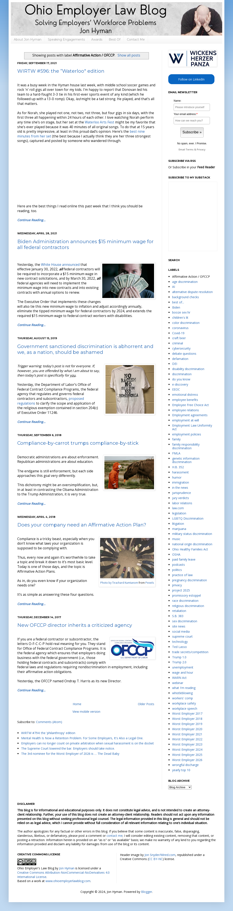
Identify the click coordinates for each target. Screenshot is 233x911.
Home (77, 704)
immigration (180, 482)
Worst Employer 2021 (187, 734)
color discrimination (186, 323)
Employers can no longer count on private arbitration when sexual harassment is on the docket (87, 743)
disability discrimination (188, 369)
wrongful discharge (185, 765)
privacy (177, 585)
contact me (115, 836)
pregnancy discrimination (189, 580)
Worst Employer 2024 (187, 749)
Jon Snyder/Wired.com (160, 855)
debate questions (184, 353)
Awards (96, 39)
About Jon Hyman (27, 39)
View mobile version (86, 711)
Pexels (149, 583)
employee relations (185, 410)
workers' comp (182, 698)
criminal (177, 343)
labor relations (182, 503)
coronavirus (180, 328)
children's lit (180, 317)
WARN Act (179, 678)
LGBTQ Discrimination (187, 518)
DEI (174, 364)
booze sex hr (181, 312)
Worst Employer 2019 (187, 724)
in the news (180, 487)
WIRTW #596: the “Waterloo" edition (60, 71)
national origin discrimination (192, 544)
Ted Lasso (179, 647)
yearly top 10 (181, 770)
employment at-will (185, 420)
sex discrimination (184, 621)
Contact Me (136, 39)
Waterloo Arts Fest (99, 122)
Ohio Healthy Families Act (190, 549)
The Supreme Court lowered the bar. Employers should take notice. (68, 748)
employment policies (186, 434)
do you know (181, 379)
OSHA (176, 554)
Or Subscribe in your (191, 167)
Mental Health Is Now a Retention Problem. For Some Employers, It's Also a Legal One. (82, 738)
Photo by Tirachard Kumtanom (119, 583)
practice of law (182, 575)
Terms (190, 149)
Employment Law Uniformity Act (192, 427)
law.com (178, 508)
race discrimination (185, 601)
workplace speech (184, 708)
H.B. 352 (178, 467)
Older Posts (146, 704)
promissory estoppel (186, 595)
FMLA (176, 453)
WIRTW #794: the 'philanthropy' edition (48, 733)
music (176, 539)
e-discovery (180, 384)
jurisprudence (181, 493)
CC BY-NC (156, 859)
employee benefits (185, 400)
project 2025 (181, 590)
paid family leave (183, 559)
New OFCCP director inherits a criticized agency (74, 625)
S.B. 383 (177, 616)
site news (178, 626)
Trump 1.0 (179, 657)
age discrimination (185, 282)
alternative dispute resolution (192, 292)
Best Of (114, 39)
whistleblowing (182, 693)
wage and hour (182, 672)
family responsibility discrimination (186, 446)
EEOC (176, 389)
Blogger (146, 892)
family (176, 439)
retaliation (179, 611)
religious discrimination (188, 606)
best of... (178, 302)
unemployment (182, 667)
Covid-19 (178, 333)
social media (181, 631)
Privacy (201, 149)
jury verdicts (180, 498)
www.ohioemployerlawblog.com (68, 881)
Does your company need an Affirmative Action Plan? (81, 525)
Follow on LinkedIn (191, 79)
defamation (180, 359)
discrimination (182, 374)
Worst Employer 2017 (187, 713)
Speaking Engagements (66, 39)
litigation (178, 524)
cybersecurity (181, 348)
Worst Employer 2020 (187, 729)
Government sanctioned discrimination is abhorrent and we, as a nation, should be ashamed (85, 349)
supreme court (182, 636)
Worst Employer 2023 (187, 744)
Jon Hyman (66, 868)
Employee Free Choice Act (190, 405)
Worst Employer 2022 (187, 739)
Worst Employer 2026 (187, 760)
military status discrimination (192, 534)
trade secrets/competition (190, 652)
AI (173, 287)
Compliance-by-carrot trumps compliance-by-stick (78, 443)
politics (177, 570)
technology (180, 642)
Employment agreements (190, 415)
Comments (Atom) (49, 722)
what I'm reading (183, 688)
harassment (180, 472)
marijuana (179, 529)
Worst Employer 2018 (187, 719)
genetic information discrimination (186, 460)
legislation (179, 513)
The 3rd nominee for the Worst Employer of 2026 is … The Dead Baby (70, 754)
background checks (185, 297)
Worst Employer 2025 (187, 755)
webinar (177, 683)
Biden (176, 307)
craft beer (179, 338)
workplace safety (184, 703)
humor (176, 477)
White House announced (60, 264)
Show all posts (129, 55)
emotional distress (185, 394)
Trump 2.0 (179, 662)
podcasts (178, 565)
